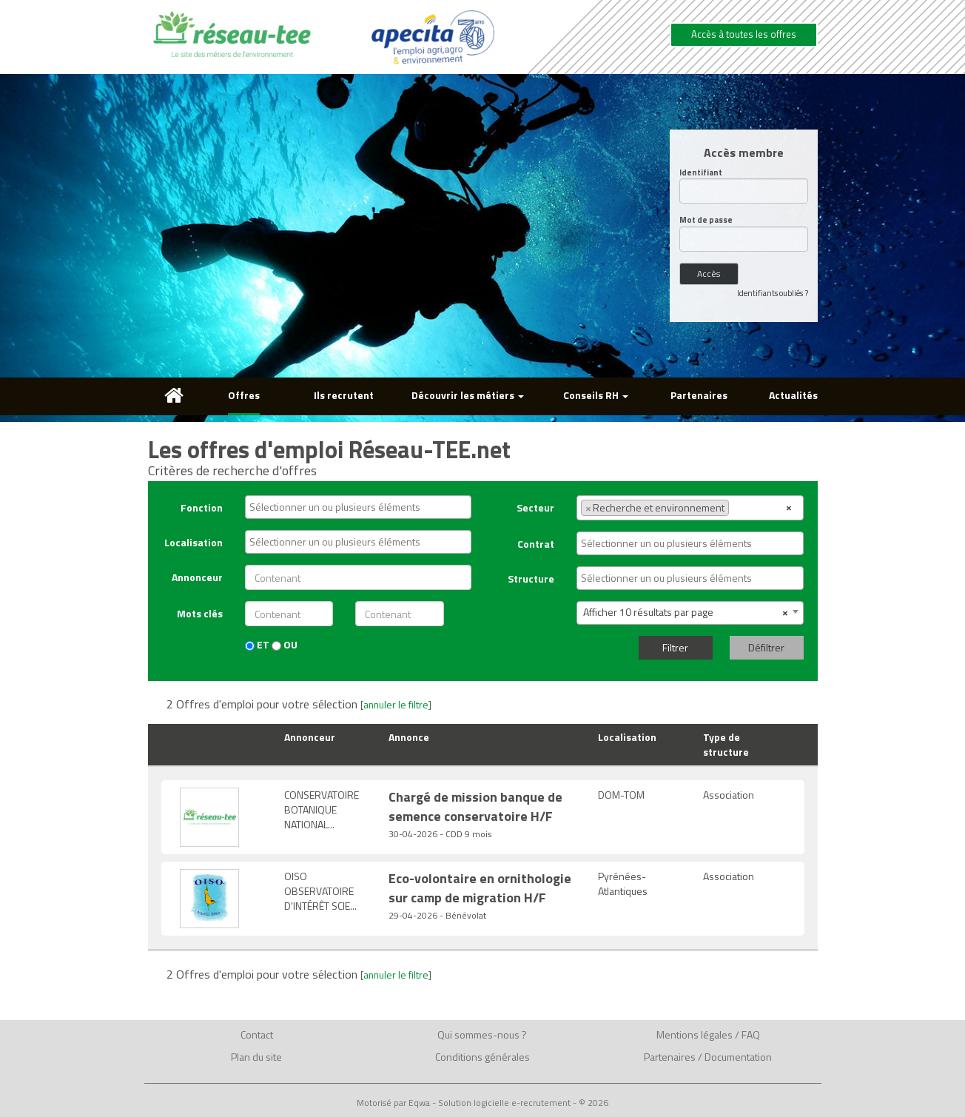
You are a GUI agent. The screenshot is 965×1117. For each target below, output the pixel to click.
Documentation (738, 1056)
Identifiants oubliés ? (772, 293)
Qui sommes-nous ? (482, 1034)
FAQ (751, 1034)
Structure (531, 578)
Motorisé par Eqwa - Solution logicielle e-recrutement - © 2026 (482, 1103)
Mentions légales (694, 1034)
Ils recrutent (344, 395)
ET (257, 644)
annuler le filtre (395, 704)
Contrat (535, 543)
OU (284, 644)
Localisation (193, 542)
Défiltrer (766, 647)
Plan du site (256, 1056)
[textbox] (361, 507)
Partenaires (698, 395)
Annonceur (197, 577)
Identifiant (700, 172)
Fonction (202, 507)
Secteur (535, 507)
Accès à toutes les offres (743, 34)
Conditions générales (482, 1056)
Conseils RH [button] (595, 395)
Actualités (793, 395)
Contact (257, 1034)
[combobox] (358, 507)
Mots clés (200, 613)
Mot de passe (706, 220)
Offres (244, 395)
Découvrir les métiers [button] (467, 395)
